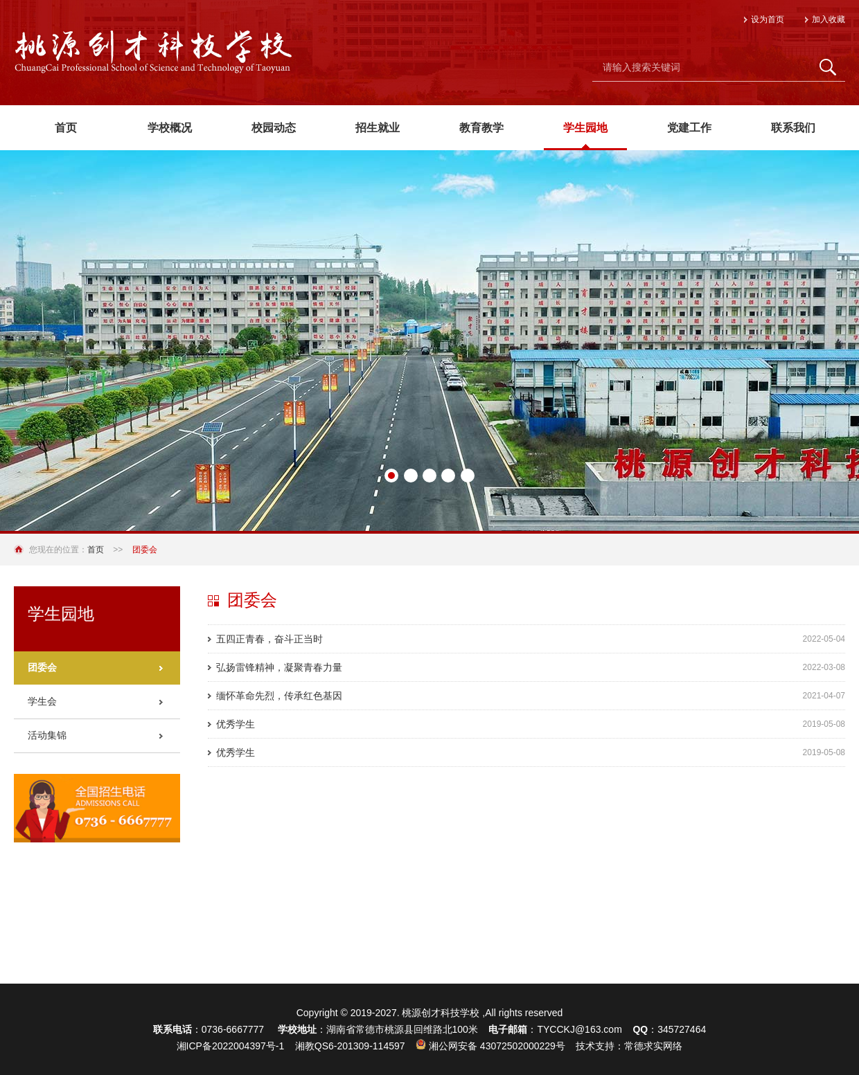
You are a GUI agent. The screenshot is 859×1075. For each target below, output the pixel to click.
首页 (95, 549)
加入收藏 (828, 19)
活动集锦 (47, 735)
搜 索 (828, 67)
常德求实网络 (653, 1045)
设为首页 (767, 19)
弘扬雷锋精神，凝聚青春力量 (279, 667)
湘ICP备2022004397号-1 (231, 1045)
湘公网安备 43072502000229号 (490, 1045)
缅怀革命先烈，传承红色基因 (279, 695)
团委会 (42, 667)
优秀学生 (235, 724)
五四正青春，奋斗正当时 (269, 638)
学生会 (42, 701)
